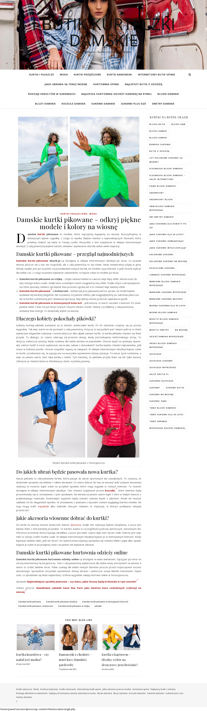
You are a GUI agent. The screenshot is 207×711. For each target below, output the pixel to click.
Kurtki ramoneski (119, 74)
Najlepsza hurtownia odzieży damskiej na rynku (116, 93)
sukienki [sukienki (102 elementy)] (154, 387)
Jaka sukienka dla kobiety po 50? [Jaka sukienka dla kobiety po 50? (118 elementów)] (168, 225)
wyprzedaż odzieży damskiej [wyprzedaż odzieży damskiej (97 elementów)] (167, 428)
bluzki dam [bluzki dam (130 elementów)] (178, 124)
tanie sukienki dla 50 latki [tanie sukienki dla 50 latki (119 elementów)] (166, 414)
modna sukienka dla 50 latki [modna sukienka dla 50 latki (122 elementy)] (167, 305)
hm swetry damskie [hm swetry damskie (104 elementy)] (161, 217)
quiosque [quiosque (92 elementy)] (155, 354)
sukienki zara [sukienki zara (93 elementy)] (158, 401)
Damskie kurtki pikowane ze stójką (74, 606)
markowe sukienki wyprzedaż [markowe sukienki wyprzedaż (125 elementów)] (167, 292)
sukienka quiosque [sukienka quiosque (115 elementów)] (161, 381)
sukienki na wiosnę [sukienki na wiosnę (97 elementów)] (161, 394)
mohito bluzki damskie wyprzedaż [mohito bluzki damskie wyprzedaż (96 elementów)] (164, 321)
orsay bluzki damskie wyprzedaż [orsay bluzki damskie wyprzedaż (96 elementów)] (163, 345)
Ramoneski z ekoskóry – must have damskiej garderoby (75, 660)
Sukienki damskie (103, 103)
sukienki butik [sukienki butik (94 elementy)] (175, 387)
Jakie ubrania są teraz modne (66, 84)
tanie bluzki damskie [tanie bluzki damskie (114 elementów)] (162, 408)
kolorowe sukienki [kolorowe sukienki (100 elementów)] (161, 254)
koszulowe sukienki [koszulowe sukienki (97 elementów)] (162, 268)
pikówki (98, 606)
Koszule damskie (74, 103)
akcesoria (76, 524)
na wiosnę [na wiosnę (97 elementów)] (181, 330)
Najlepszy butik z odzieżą (143, 84)
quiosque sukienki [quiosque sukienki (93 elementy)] (161, 361)
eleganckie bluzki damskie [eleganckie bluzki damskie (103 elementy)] (166, 168)
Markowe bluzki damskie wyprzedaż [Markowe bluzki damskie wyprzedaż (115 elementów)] (165, 283)
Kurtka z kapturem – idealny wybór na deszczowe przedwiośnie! (120, 660)
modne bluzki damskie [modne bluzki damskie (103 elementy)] (163, 312)
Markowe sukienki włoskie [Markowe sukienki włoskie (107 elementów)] (166, 299)
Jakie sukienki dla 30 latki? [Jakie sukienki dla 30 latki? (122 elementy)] (166, 234)
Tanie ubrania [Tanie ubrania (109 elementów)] (158, 421)
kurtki (41, 234)
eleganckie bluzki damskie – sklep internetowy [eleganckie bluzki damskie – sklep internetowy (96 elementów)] (167, 177)
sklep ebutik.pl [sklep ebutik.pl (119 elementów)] (159, 374)
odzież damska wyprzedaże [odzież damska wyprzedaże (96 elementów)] (166, 336)
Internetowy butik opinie (156, 74)
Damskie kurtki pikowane (32, 260)
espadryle (43, 506)
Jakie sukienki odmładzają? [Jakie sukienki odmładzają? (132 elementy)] (166, 241)
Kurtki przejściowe (87, 74)
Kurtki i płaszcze (41, 74)
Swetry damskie (163, 103)
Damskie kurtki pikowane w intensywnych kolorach (50, 303)
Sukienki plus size (133, 103)
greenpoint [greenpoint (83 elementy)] (156, 193)
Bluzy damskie (45, 103)
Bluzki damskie (168, 93)
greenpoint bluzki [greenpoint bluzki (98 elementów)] (161, 199)
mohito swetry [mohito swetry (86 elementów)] (159, 330)
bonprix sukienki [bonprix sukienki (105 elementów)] (160, 144)
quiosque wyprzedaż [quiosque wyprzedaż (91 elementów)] (162, 367)
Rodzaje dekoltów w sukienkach (52, 93)
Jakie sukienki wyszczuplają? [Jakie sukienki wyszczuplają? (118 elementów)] (168, 248)
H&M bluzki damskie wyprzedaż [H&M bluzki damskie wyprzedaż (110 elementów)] (162, 208)
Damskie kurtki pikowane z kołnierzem (35, 606)
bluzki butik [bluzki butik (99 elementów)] (157, 124)
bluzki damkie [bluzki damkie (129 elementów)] (158, 131)
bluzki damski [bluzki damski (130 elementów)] (158, 137)
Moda (64, 74)
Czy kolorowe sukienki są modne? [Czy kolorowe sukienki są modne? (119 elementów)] (166, 160)
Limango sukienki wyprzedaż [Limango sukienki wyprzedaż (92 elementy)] (167, 274)
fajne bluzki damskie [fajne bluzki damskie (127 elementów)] (162, 186)
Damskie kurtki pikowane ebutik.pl (61, 601)
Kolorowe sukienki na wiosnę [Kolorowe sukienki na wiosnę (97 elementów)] (168, 261)
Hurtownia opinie (106, 84)
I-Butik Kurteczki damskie (103, 32)
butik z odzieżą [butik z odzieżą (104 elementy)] (159, 151)
